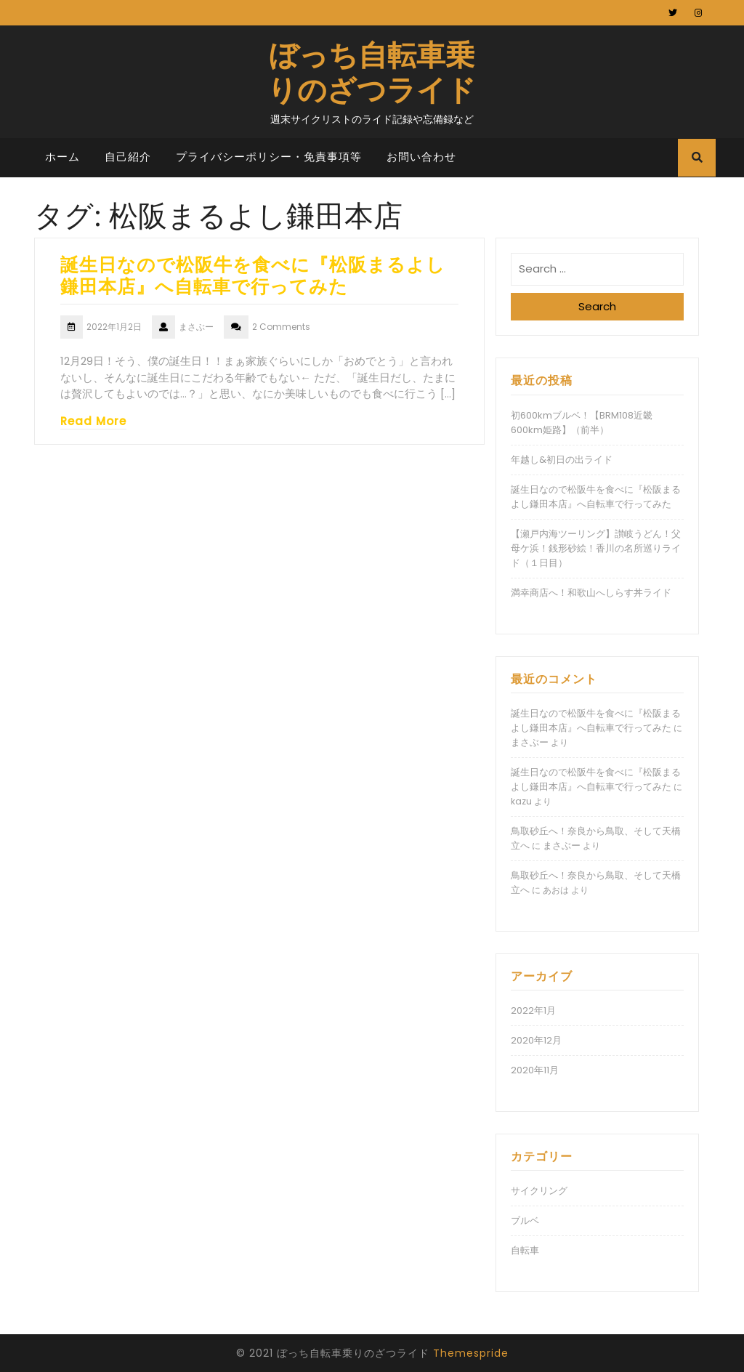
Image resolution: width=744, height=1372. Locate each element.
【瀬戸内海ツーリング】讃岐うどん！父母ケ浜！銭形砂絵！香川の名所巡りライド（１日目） (596, 548)
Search (597, 306)
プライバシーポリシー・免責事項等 (269, 156)
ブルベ (525, 1220)
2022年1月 (533, 1010)
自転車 (525, 1250)
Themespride (471, 1353)
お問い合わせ (421, 156)
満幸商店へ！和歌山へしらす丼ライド (591, 593)
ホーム (62, 156)
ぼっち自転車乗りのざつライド (371, 71)
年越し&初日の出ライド (561, 460)
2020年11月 (535, 1070)
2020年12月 (536, 1040)
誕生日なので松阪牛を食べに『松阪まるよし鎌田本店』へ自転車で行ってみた (252, 274)
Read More (93, 421)
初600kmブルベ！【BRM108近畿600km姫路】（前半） (581, 422)
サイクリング (539, 1191)
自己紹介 (128, 156)
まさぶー (530, 742)
